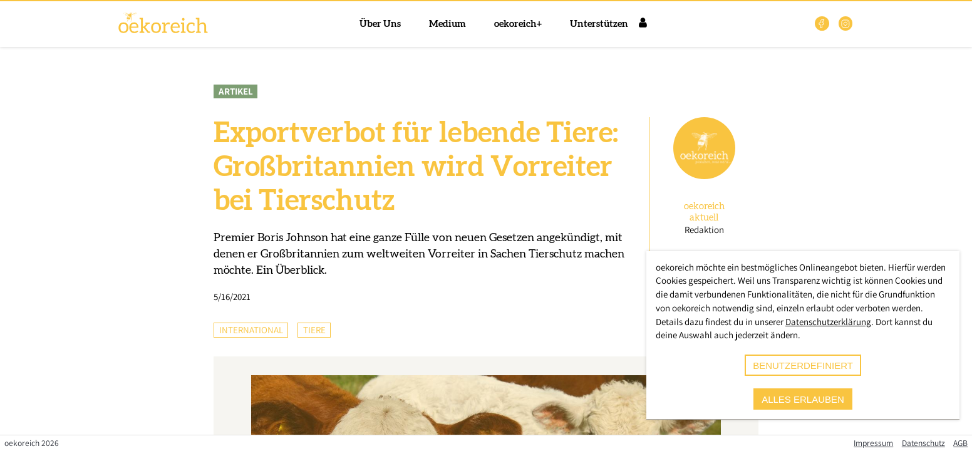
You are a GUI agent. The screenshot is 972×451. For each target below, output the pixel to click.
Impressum (873, 442)
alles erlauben (803, 399)
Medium (447, 24)
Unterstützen (599, 24)
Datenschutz (923, 442)
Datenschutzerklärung (828, 322)
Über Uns (380, 24)
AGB (960, 442)
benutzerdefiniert (803, 365)
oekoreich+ (518, 24)
